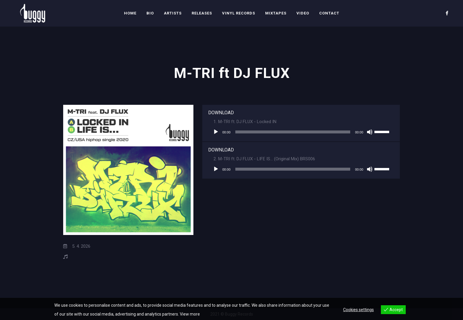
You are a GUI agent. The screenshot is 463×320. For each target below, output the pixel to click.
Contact (329, 13)
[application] (301, 132)
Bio (150, 13)
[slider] (292, 131)
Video (302, 13)
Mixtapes (275, 13)
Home (130, 13)
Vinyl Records (238, 13)
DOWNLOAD (221, 112)
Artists (173, 13)
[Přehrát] (216, 132)
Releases (202, 13)
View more (190, 314)
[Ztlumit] (370, 132)
